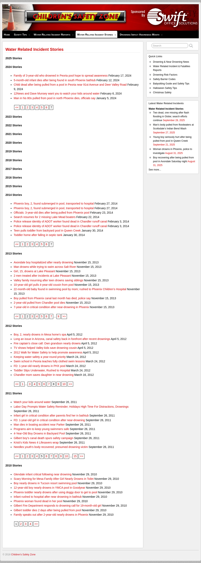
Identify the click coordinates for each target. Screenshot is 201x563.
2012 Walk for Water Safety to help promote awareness (48, 352)
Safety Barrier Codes (164, 79)
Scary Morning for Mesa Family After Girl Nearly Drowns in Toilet (54, 478)
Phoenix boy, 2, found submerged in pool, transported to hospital (54, 203)
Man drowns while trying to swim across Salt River (45, 266)
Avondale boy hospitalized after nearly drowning (43, 262)
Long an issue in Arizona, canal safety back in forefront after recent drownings (62, 339)
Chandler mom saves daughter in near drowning (44, 374)
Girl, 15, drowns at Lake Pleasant (34, 271)
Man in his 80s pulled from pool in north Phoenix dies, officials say (55, 98)
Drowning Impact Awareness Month (141, 35)
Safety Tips (22, 35)
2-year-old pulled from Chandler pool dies (39, 302)
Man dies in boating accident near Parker (39, 424)
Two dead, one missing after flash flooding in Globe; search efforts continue (171, 116)
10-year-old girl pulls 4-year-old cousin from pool (44, 284)
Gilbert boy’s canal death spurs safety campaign (43, 438)
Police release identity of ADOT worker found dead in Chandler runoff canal (60, 221)
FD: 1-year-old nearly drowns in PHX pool (40, 366)
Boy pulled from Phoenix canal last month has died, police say (52, 298)
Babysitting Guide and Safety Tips (171, 83)
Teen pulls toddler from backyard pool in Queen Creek (47, 230)
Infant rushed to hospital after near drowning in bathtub (48, 496)
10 (64, 384)
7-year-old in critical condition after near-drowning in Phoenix (51, 307)
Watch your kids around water (32, 402)
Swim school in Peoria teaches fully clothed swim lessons (49, 361)
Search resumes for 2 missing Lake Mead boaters (45, 217)
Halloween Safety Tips (165, 88)
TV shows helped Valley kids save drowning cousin (45, 347)
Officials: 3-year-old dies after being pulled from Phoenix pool (51, 212)
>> (64, 316)
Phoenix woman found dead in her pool (38, 501)
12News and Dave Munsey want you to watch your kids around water (57, 93)
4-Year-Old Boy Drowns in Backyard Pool (39, 433)
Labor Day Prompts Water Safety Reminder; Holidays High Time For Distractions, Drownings (71, 406)
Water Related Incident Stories (96, 35)
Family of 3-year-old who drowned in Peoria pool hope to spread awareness (61, 75)
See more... (155, 169)
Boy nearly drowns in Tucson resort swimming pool (45, 483)
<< (17, 107)
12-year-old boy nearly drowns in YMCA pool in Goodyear (49, 487)
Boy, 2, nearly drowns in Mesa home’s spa (40, 334)
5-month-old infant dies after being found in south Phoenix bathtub (55, 80)
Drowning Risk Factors (165, 74)
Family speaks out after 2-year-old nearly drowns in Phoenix (51, 514)
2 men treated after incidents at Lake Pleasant (42, 275)
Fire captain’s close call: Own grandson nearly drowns (47, 343)
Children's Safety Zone (23, 554)
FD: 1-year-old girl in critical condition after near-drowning (49, 420)
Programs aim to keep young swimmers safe (41, 429)
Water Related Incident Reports (54, 35)
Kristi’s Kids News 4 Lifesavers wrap (36, 442)
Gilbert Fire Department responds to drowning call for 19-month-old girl (57, 505)
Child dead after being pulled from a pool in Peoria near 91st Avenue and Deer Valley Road (70, 84)
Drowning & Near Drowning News (171, 61)
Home (7, 34)
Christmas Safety (162, 92)
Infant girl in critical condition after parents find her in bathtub (51, 415)
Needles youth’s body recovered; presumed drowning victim (51, 447)
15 (75, 456)
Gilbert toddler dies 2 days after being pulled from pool (47, 510)
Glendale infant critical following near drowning (43, 474)
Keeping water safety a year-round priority (40, 356)
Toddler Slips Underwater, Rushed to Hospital (42, 370)
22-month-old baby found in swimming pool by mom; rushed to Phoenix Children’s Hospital (70, 289)
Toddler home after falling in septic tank (38, 235)
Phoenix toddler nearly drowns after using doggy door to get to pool (55, 492)
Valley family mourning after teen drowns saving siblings (48, 280)
